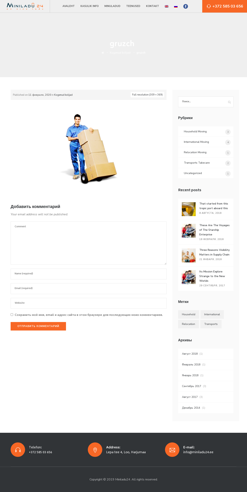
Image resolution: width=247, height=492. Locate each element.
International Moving (196, 142)
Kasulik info (89, 6)
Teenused (133, 6)
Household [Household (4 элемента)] (188, 314)
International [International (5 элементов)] (212, 314)
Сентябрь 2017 (191, 386)
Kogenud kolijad (63, 95)
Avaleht (69, 6)
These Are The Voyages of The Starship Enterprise (214, 229)
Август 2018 (190, 354)
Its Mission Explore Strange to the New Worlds (212, 276)
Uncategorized (193, 173)
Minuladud (112, 6)
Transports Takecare (197, 163)
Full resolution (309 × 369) (147, 94)
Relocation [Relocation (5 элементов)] (188, 324)
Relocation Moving (195, 152)
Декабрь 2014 (191, 408)
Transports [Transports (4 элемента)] (211, 324)
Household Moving (195, 131)
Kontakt (152, 6)
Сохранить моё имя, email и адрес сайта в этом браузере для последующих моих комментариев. (89, 315)
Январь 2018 (190, 375)
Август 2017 (190, 397)
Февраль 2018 (191, 364)
